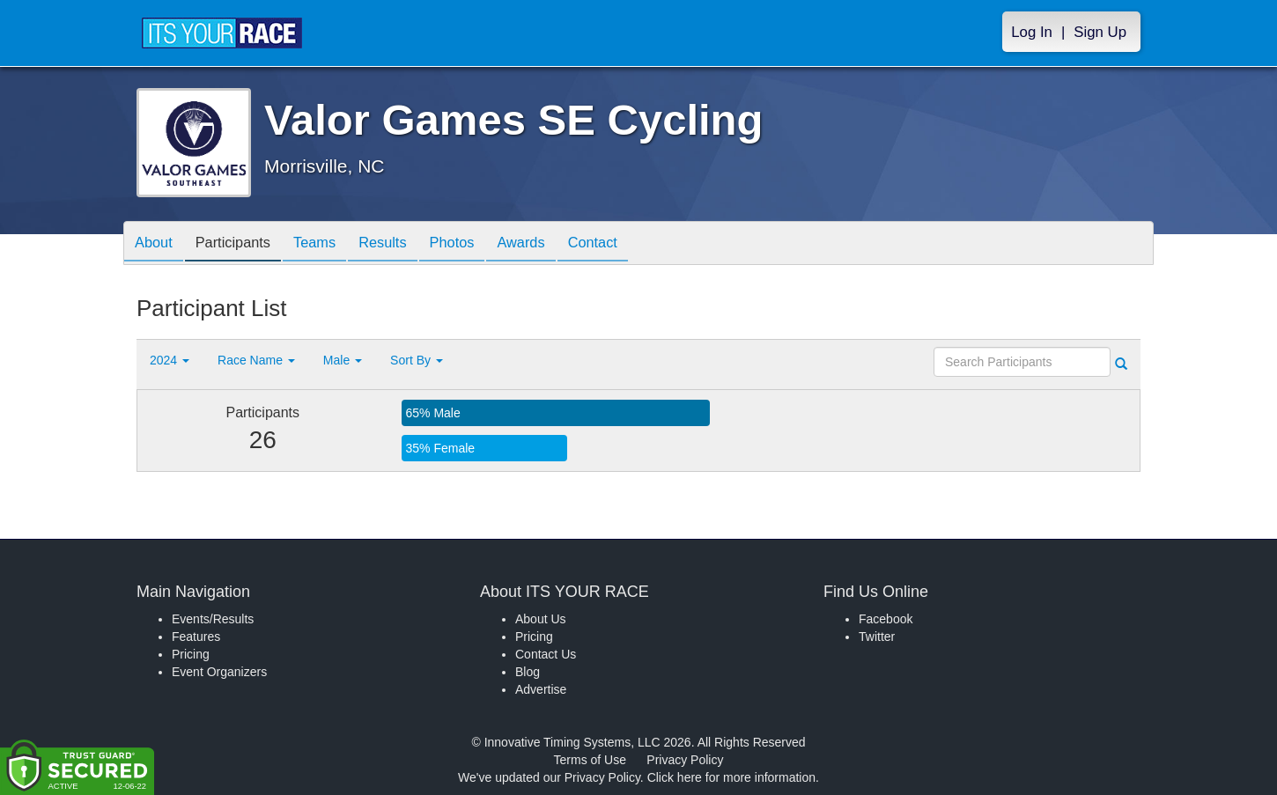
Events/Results (213, 619)
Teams (331, 244)
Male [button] (342, 360)
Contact (635, 244)
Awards (557, 244)
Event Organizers (219, 672)
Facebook (885, 619)
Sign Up (1100, 32)
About (156, 244)
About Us (540, 619)
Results (406, 244)
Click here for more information (731, 777)
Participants (243, 244)
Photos (482, 244)
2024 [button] (169, 360)
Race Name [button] (256, 360)
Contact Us (545, 654)
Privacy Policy (684, 760)
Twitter (877, 636)
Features (196, 636)
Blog (527, 672)
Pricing (191, 654)
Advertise (540, 689)
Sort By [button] (416, 360)
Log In (1031, 32)
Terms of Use (590, 760)
